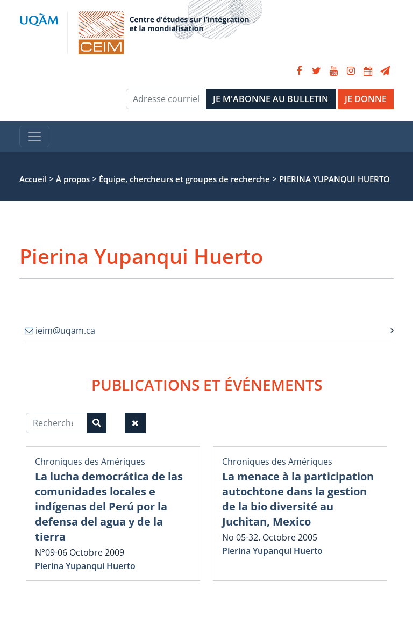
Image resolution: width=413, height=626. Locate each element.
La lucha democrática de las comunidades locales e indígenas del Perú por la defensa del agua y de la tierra (109, 506)
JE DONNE (366, 99)
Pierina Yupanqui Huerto (85, 566)
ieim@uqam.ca (60, 330)
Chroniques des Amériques (90, 461)
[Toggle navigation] (34, 136)
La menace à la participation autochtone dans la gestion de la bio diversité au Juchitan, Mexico (298, 499)
